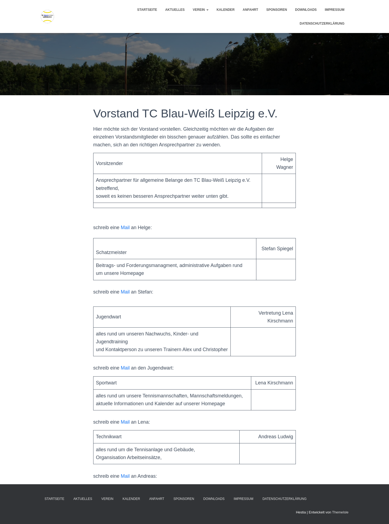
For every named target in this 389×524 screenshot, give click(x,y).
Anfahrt (250, 10)
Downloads (306, 10)
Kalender (226, 10)
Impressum (334, 10)
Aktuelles (175, 10)
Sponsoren (276, 10)
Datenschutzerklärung (322, 23)
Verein (201, 10)
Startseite (147, 10)
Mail (125, 227)
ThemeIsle (340, 512)
